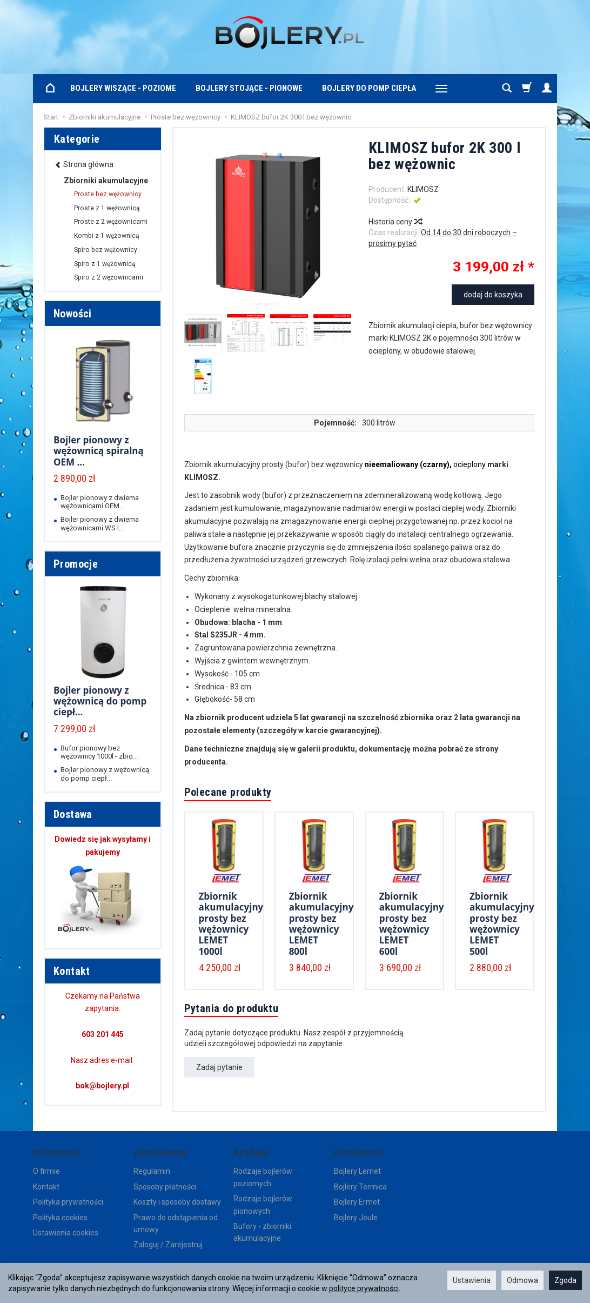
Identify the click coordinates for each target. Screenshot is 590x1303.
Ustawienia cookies (65, 1232)
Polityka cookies (60, 1217)
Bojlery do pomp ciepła (369, 88)
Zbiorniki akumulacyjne (106, 180)
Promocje (75, 563)
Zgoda (565, 1280)
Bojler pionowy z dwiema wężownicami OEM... (100, 502)
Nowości (72, 313)
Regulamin (151, 1171)
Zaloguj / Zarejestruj (168, 1244)
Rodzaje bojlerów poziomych (262, 1177)
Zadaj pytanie (219, 1067)
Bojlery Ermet (357, 1202)
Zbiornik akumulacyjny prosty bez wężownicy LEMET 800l (321, 924)
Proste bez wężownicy (108, 194)
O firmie (46, 1171)
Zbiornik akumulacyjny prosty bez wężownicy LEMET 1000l (231, 924)
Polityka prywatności (68, 1202)
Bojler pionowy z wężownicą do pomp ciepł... (99, 701)
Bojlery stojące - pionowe (249, 88)
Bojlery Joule (356, 1217)
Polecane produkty (228, 792)
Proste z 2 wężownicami (111, 221)
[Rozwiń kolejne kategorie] (441, 88)
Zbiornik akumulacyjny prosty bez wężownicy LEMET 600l (411, 924)
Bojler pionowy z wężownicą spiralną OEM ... (98, 451)
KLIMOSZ (423, 189)
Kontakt (46, 1186)
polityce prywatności (364, 1288)
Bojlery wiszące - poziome (123, 88)
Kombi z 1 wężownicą (106, 236)
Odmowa (522, 1280)
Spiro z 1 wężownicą (105, 264)
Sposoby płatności (164, 1186)
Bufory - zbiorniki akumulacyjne (262, 1232)
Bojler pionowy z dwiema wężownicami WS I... (100, 523)
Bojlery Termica (360, 1186)
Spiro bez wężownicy (105, 250)
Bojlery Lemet (357, 1171)
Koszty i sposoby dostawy (177, 1202)
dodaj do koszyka (493, 294)
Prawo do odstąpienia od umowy (175, 1223)
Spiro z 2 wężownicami (108, 277)
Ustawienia (472, 1280)
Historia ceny (394, 221)
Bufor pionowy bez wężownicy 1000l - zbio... (99, 752)
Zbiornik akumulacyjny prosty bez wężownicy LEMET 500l (502, 924)
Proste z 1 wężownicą (107, 208)
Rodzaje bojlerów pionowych (262, 1204)
